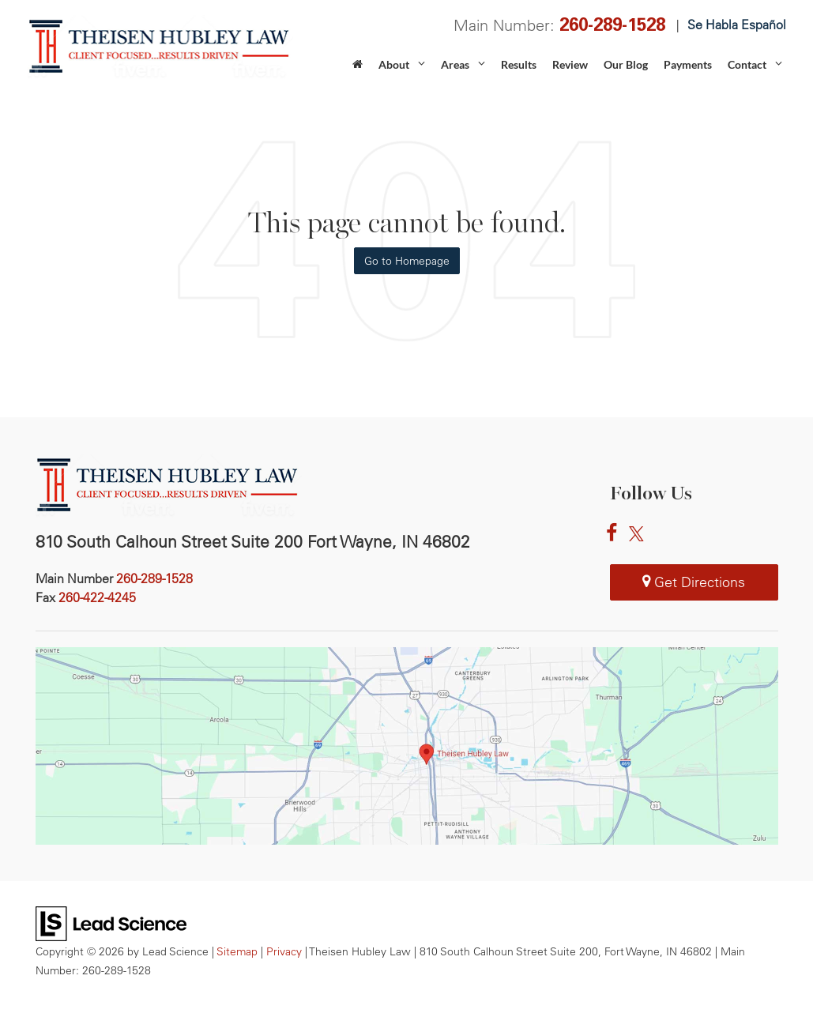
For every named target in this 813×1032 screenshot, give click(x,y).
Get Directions (693, 582)
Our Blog (626, 64)
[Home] (357, 69)
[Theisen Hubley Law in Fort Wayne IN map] (407, 746)
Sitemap (237, 951)
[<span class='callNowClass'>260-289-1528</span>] (154, 578)
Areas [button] (455, 64)
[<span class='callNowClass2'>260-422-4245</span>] (97, 597)
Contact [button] (747, 64)
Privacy (284, 951)
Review (570, 64)
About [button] (393, 64)
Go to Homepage (407, 261)
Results (518, 64)
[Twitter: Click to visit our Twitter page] (640, 534)
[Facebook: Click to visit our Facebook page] (616, 534)
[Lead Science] (111, 922)
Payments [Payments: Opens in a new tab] (688, 64)
